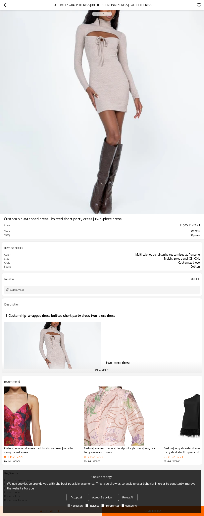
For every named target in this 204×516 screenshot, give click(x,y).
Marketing (129, 505)
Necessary (75, 505)
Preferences (110, 505)
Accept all (76, 497)
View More (102, 370)
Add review (17, 290)
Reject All (127, 497)
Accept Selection (102, 497)
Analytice (92, 505)
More (194, 279)
